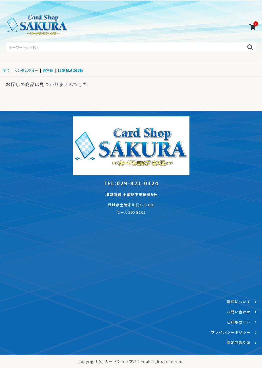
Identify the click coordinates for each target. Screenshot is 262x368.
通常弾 (48, 70)
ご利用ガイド (239, 322)
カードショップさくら (37, 25)
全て (6, 70)
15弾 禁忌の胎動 (70, 70)
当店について (239, 301)
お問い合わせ (239, 311)
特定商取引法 (239, 342)
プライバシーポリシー (231, 332)
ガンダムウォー (26, 70)
